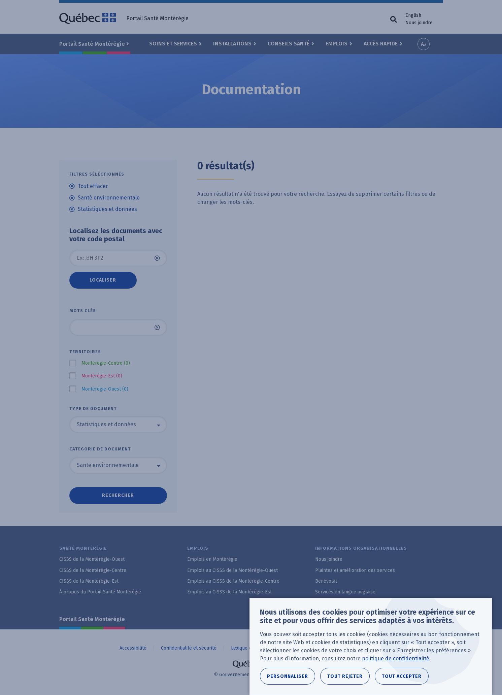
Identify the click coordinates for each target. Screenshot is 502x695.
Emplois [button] (336, 43)
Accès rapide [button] (381, 43)
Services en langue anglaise (345, 592)
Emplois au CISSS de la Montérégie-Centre (233, 581)
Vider (157, 258)
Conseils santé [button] (288, 43)
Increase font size (423, 44)
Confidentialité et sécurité (188, 648)
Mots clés (82, 310)
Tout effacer (93, 186)
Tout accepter (402, 676)
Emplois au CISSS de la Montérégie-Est (229, 592)
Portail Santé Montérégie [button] (92, 44)
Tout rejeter (345, 676)
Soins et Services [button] (173, 43)
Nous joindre (419, 23)
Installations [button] (232, 43)
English (413, 15)
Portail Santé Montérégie (92, 619)
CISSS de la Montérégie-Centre (92, 570)
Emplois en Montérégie (212, 559)
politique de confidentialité (395, 658)
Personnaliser (287, 676)
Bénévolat (326, 581)
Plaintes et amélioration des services (355, 570)
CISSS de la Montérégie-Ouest (92, 559)
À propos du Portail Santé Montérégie (100, 592)
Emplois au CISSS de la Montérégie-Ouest (232, 570)
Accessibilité (133, 648)
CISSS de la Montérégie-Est (89, 581)
